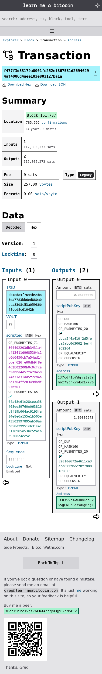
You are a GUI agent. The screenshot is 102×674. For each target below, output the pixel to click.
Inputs (12, 270)
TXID (10, 287)
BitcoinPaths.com (48, 547)
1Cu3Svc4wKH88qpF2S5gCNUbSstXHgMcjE (76, 502)
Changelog (81, 539)
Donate (31, 539)
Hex (34, 227)
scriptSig (14, 335)
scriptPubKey (68, 306)
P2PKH (23, 443)
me (78, 590)
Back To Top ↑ (51, 563)
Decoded (13, 227)
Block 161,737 (41, 115)
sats (88, 287)
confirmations (54, 122)
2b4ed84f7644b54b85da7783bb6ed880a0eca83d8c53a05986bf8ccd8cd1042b (25, 302)
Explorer (10, 40)
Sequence (15, 452)
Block (29, 40)
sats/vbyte (46, 194)
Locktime (13, 254)
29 (10, 324)
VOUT (11, 317)
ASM (29, 335)
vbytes (46, 184)
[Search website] (51, 18)
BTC (78, 287)
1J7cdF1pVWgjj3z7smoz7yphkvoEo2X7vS (76, 379)
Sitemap (54, 539)
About (10, 539)
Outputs (63, 270)
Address (74, 40)
